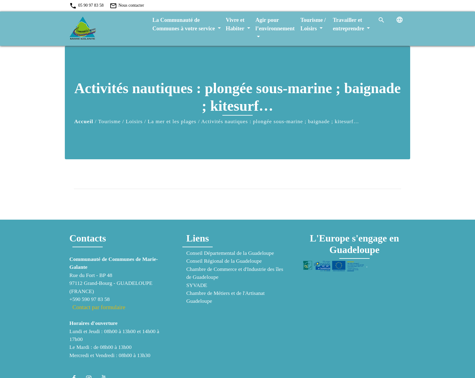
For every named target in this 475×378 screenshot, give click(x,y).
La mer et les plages (172, 121)
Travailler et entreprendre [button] (349, 24)
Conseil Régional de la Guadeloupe (224, 261)
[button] (381, 20)
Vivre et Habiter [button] (236, 24)
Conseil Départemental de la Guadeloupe (230, 253)
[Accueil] (107, 28)
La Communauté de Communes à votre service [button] (184, 24)
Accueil (83, 121)
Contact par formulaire (98, 307)
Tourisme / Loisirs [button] (313, 24)
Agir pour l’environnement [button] (274, 24)
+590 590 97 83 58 (89, 299)
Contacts (87, 238)
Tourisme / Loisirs (120, 121)
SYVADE (196, 285)
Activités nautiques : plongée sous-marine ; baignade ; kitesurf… (280, 121)
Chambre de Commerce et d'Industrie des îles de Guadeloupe (234, 273)
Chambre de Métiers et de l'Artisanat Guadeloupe (225, 297)
